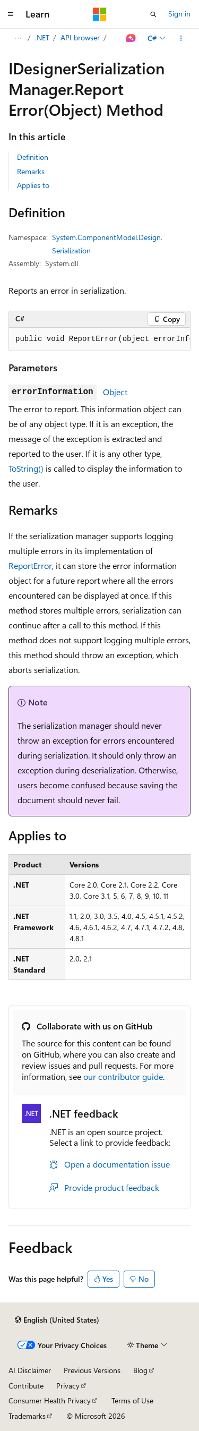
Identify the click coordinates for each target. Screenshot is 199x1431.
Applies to (33, 185)
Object (115, 391)
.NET (42, 37)
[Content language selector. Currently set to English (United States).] (57, 1319)
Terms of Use (132, 1400)
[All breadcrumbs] (17, 38)
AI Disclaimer (29, 1370)
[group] (99, 339)
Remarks (31, 171)
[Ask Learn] (131, 38)
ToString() (26, 468)
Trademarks (27, 1416)
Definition (32, 157)
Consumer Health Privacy (49, 1400)
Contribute (26, 1386)
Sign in (179, 13)
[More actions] (181, 38)
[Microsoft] (100, 14)
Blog (140, 1370)
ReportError (30, 565)
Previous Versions (92, 1370)
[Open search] (153, 14)
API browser (80, 37)
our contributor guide (123, 1076)
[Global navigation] (10, 14)
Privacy (68, 1386)
